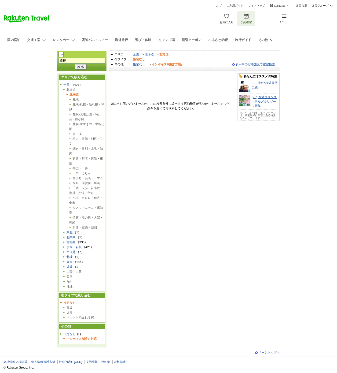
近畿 (69, 267)
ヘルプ (217, 5)
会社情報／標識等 (15, 362)
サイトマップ (256, 5)
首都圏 (71, 242)
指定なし (139, 64)
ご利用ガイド (235, 5)
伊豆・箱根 (74, 247)
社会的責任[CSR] (70, 362)
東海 (69, 262)
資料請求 (120, 362)
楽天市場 (301, 5)
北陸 (69, 257)
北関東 (71, 237)
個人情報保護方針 (43, 362)
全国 (136, 54)
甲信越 (71, 252)
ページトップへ (269, 352)
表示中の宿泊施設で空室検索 (255, 64)
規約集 (105, 362)
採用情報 (92, 362)
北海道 (149, 54)
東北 (69, 232)
